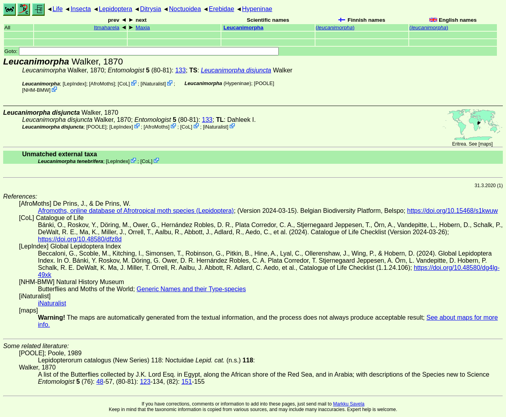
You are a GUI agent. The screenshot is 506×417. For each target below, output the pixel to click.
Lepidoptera (115, 9)
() (335, 27)
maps (485, 144)
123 (145, 381)
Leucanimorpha (243, 27)
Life (58, 9)
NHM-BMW (36, 90)
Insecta (80, 9)
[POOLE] (264, 83)
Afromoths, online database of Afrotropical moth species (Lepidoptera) (136, 210)
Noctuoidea (185, 9)
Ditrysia (150, 9)
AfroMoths (102, 84)
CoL (123, 84)
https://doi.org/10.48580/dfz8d (80, 239)
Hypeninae (257, 9)
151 (186, 381)
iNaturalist (153, 84)
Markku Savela (348, 404)
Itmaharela (106, 27)
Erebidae (221, 9)
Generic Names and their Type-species (191, 289)
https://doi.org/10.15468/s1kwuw (452, 210)
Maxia (143, 27)
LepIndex (74, 84)
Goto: (141, 51)
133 (180, 70)
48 (100, 381)
